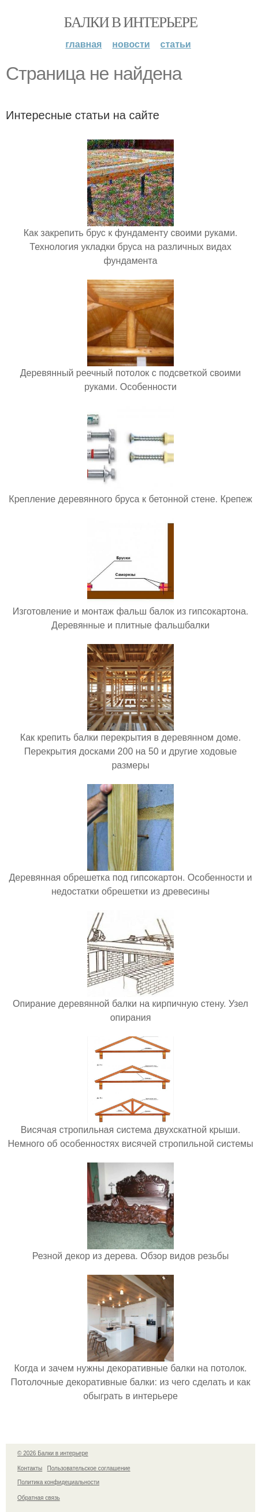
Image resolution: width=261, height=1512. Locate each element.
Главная (83, 44)
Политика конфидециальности (58, 1482)
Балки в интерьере (130, 22)
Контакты (29, 1468)
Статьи (176, 44)
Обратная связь (38, 1498)
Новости (131, 44)
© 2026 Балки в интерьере (52, 1453)
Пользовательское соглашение (88, 1468)
